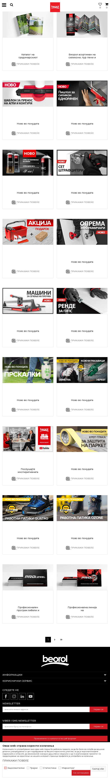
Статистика (49, 768)
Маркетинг (68, 768)
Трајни (34, 768)
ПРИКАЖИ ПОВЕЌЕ (28, 64)
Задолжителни (16, 768)
